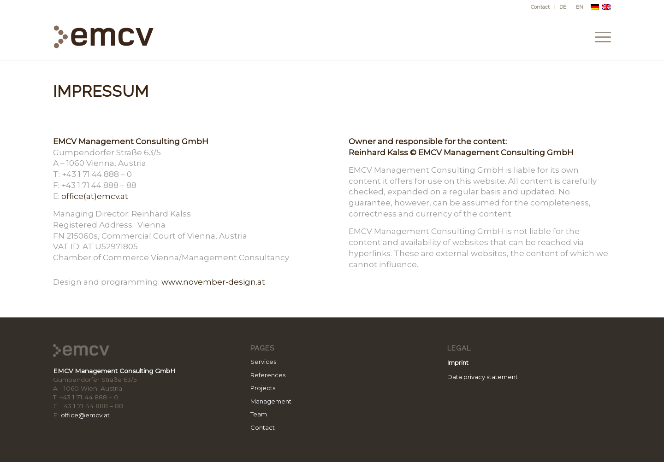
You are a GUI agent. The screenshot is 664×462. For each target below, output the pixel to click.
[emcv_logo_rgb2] (113, 37)
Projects (262, 388)
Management (270, 401)
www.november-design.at (213, 282)
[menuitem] (540, 7)
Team (258, 414)
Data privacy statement (482, 376)
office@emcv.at (85, 415)
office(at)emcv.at (94, 196)
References (267, 375)
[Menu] (600, 37)
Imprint (457, 362)
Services (263, 361)
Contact (540, 7)
